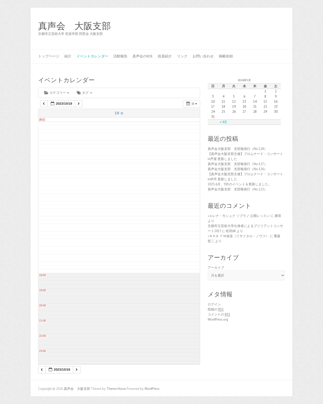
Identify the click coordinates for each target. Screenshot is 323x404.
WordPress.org (218, 319)
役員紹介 (165, 56)
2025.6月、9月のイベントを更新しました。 (240, 184)
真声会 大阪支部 (74, 26)
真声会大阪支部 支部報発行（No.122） (237, 189)
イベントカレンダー (92, 56)
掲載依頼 (226, 56)
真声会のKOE (142, 56)
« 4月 (223, 122)
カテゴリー (56, 93)
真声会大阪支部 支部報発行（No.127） (237, 164)
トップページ (48, 56)
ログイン (214, 304)
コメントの (219, 314)
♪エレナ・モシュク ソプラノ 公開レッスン (239, 216)
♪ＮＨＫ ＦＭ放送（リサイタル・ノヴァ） (238, 236)
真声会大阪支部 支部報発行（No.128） (237, 149)
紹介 (67, 56)
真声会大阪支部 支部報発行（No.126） (237, 169)
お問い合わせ (203, 56)
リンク (182, 56)
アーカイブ (216, 267)
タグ (84, 93)
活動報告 (120, 56)
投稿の (216, 309)
